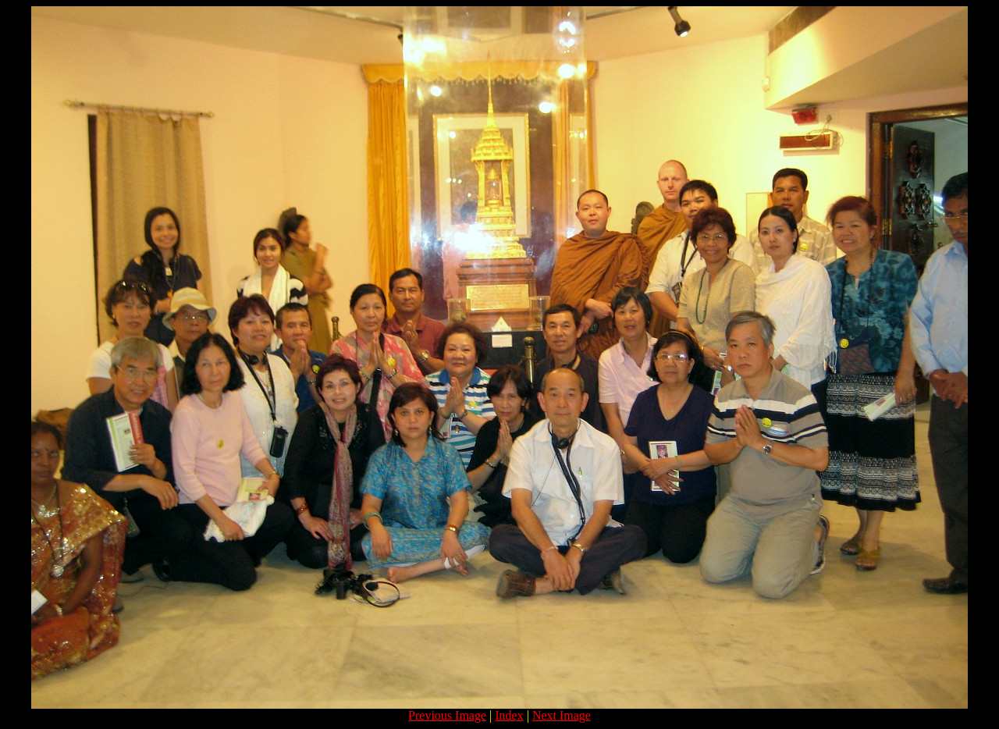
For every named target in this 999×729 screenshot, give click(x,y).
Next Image (561, 715)
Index (509, 715)
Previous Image (447, 715)
